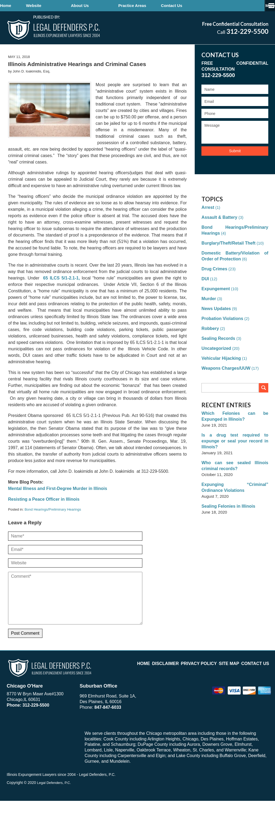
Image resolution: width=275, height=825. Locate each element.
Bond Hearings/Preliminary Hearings (52, 534)
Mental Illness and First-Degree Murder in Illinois (57, 513)
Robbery (209, 353)
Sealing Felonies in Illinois (226, 524)
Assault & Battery (218, 241)
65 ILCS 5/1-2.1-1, (60, 302)
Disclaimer (177, 688)
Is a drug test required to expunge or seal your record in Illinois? (234, 462)
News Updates (215, 333)
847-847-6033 (108, 731)
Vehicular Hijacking (219, 382)
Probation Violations (221, 343)
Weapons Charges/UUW (224, 392)
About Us (109, 5)
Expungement (214, 313)
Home (20, 5)
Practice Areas (162, 5)
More (264, 5)
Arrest (207, 232)
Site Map (233, 688)
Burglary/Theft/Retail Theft (226, 267)
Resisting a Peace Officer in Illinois (43, 523)
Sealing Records (217, 363)
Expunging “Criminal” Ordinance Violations (234, 506)
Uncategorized (215, 372)
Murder (208, 323)
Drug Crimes (213, 293)
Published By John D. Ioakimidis (235, 28)
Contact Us (215, 5)
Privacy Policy (206, 688)
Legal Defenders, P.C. (55, 807)
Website (63, 5)
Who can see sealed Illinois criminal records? (234, 484)
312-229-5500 (36, 729)
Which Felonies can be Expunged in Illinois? (234, 440)
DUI (204, 303)
